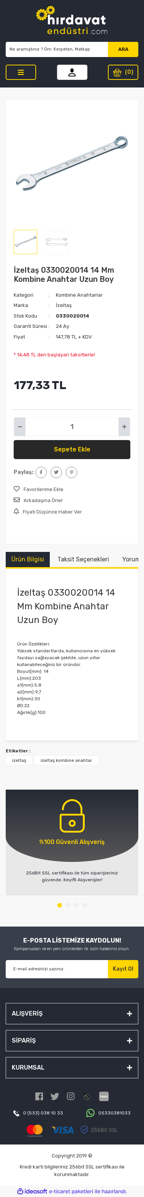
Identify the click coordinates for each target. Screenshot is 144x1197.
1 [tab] (59, 905)
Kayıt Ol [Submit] (123, 969)
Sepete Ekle (72, 449)
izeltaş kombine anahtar (66, 760)
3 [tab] (76, 905)
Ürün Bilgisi (27, 559)
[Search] (57, 49)
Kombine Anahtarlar (79, 295)
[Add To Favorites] (38, 489)
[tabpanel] (72, 842)
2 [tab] (68, 905)
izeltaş (19, 760)
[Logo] (72, 21)
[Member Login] (72, 72)
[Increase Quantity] (124, 427)
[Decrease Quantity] (19, 427)
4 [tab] (84, 905)
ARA (123, 49)
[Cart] (123, 72)
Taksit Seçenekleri (83, 559)
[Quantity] (72, 427)
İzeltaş (64, 305)
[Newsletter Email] (57, 969)
